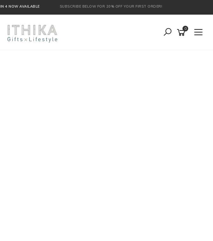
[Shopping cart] (182, 32)
